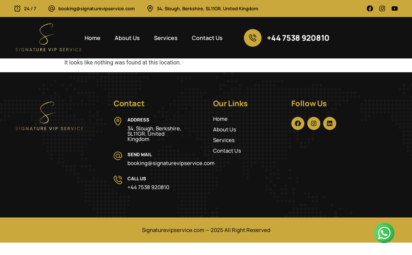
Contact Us (207, 38)
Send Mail (139, 154)
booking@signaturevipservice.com (96, 8)
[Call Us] (118, 180)
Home (93, 38)
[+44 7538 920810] (253, 38)
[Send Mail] (118, 156)
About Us (127, 38)
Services (166, 38)
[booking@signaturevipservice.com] (51, 8)
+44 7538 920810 (298, 38)
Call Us (136, 178)
